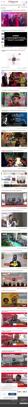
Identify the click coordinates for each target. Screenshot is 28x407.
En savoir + (13, 399)
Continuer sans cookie (12, 394)
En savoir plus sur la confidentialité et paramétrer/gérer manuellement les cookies (8, 397)
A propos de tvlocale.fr (14, 400)
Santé (23, 5)
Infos (23, 398)
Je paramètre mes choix (23, 403)
